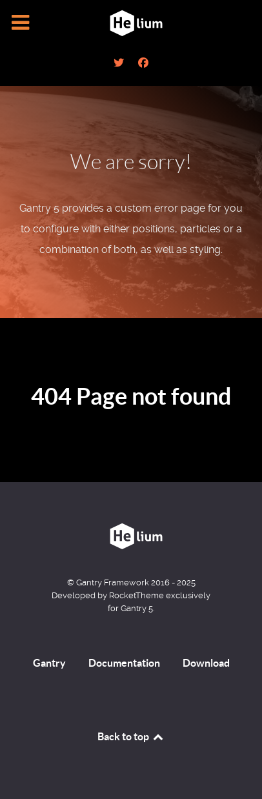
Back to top (131, 736)
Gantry (49, 663)
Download (206, 663)
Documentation (124, 663)
